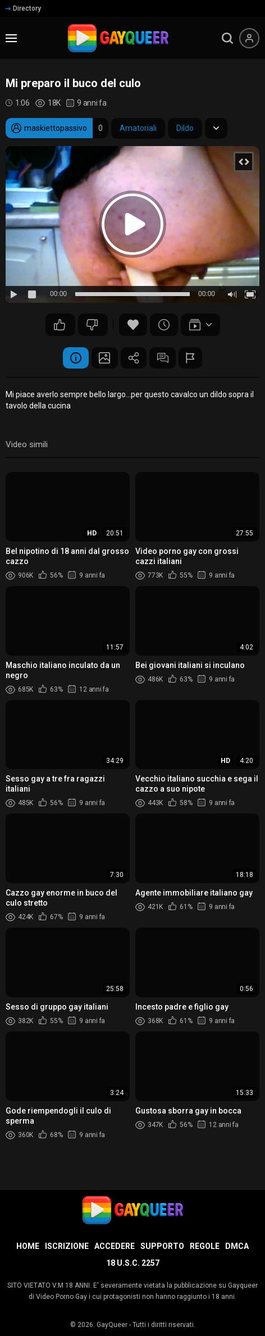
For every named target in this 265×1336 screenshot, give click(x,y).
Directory (23, 8)
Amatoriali (138, 128)
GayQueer (112, 1325)
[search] (227, 38)
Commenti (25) (164, 358)
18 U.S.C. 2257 (132, 1262)
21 (92, 324)
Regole (205, 1246)
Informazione (71, 358)
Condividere (133, 358)
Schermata (102, 358)
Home (27, 1246)
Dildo (185, 128)
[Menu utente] (249, 38)
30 (59, 324)
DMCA (237, 1246)
